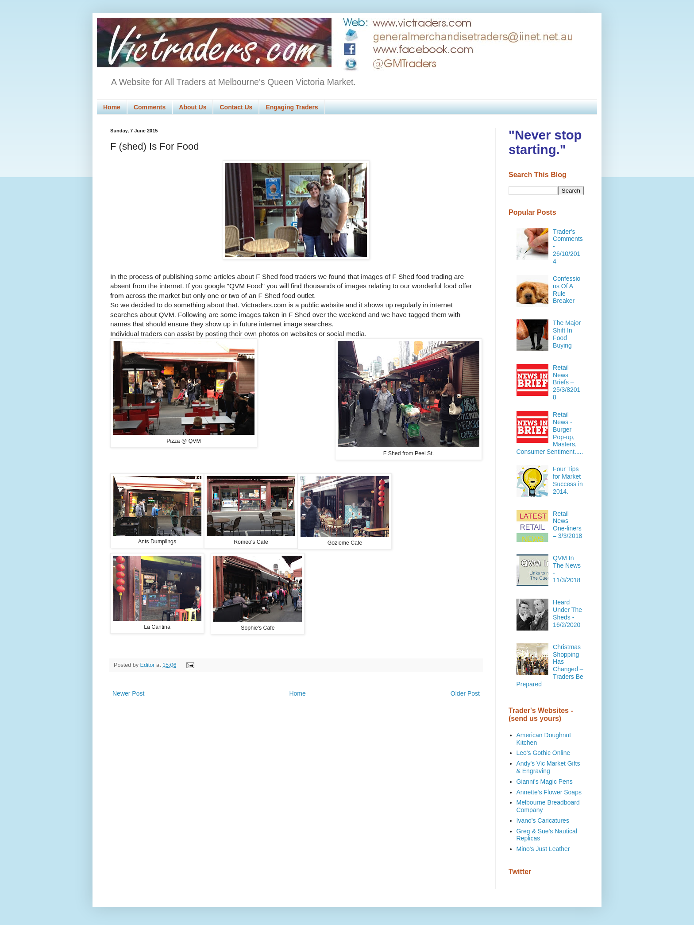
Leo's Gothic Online (544, 752)
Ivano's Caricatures (543, 820)
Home (111, 107)
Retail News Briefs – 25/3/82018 (566, 382)
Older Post (465, 693)
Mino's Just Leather (543, 848)
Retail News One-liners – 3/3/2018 (567, 524)
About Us (192, 107)
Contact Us (236, 107)
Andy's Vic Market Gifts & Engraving (548, 767)
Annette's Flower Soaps (549, 792)
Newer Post (128, 693)
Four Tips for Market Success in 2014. (568, 480)
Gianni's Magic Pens (545, 781)
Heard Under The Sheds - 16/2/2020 (567, 613)
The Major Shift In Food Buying (567, 333)
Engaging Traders (292, 107)
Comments (150, 107)
